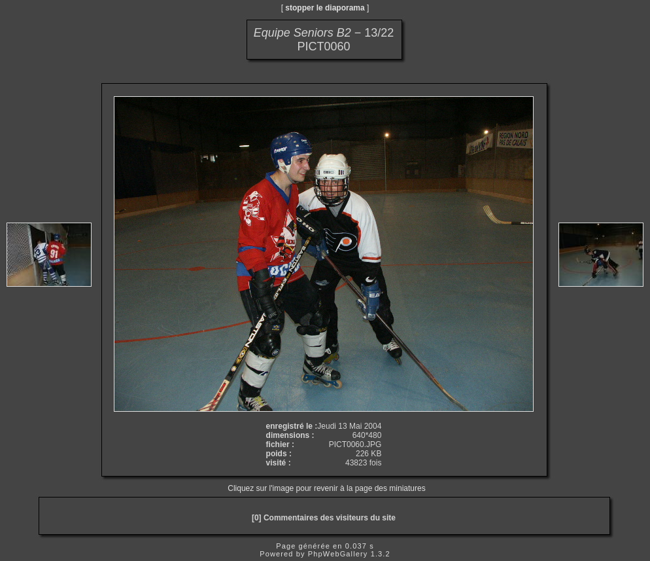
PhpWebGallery (338, 554)
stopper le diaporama (324, 7)
